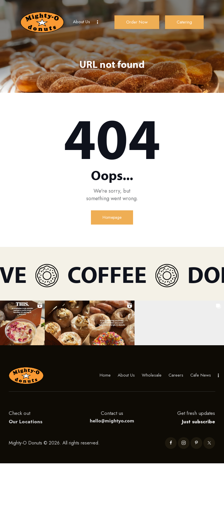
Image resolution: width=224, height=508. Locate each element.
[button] (22, 323)
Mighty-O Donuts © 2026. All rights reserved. (55, 443)
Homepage (112, 217)
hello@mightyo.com (112, 420)
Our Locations (25, 421)
